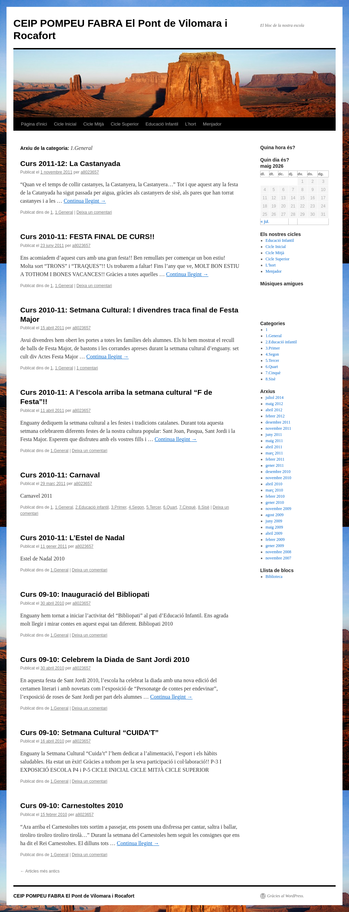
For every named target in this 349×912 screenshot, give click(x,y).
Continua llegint (85, 201)
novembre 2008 (278, 551)
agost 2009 (275, 514)
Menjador (212, 124)
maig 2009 (274, 527)
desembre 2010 (278, 471)
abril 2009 (274, 533)
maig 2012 (274, 403)
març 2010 (274, 490)
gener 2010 (275, 502)
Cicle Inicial (65, 124)
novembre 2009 (278, 508)
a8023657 (90, 172)
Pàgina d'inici (34, 124)
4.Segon (136, 507)
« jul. (265, 221)
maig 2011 (274, 440)
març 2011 (274, 453)
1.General (64, 212)
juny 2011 (274, 434)
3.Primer (119, 507)
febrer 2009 (275, 539)
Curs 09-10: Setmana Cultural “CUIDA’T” (89, 732)
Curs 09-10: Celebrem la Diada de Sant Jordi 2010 (105, 659)
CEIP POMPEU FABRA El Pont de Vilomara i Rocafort (73, 896)
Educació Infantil (162, 124)
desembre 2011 (278, 422)
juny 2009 (274, 521)
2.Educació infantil (92, 507)
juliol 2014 (275, 397)
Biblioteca (274, 576)
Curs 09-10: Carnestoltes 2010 (71, 805)
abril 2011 (274, 447)
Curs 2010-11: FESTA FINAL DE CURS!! (87, 236)
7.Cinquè (187, 507)
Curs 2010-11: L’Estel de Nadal (72, 538)
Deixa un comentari (94, 212)
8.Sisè (203, 507)
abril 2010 (274, 484)
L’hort (190, 124)
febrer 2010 (275, 496)
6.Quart (170, 507)
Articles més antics (40, 871)
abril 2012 (274, 409)
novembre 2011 (278, 428)
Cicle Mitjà (93, 124)
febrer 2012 (275, 416)
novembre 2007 (278, 558)
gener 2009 (275, 545)
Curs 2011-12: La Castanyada (70, 163)
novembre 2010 (278, 477)
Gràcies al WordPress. (285, 895)
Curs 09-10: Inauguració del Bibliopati (84, 594)
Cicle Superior (125, 124)
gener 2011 (275, 465)
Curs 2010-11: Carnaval (60, 475)
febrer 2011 (275, 459)
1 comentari (87, 368)
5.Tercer (153, 507)
